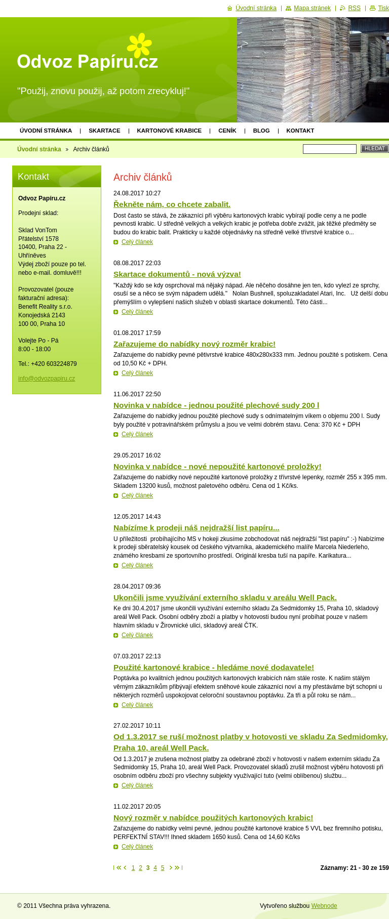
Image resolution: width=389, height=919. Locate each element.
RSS (354, 8)
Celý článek (137, 241)
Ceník (227, 131)
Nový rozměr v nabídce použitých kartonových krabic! (213, 817)
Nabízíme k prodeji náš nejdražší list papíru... (196, 527)
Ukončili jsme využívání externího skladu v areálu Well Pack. (225, 597)
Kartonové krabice (169, 131)
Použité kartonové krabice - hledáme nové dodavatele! (213, 667)
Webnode (324, 905)
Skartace (104, 131)
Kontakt (301, 131)
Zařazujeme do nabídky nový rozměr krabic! (194, 344)
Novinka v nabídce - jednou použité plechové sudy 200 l (216, 405)
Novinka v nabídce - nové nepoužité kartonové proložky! (217, 466)
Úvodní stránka (46, 131)
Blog (261, 131)
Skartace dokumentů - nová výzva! (177, 274)
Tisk (383, 8)
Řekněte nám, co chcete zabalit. (171, 204)
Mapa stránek (312, 8)
